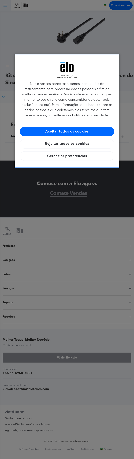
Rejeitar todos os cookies (67, 143)
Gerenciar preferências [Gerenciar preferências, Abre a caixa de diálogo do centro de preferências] (67, 156)
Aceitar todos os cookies (67, 131)
